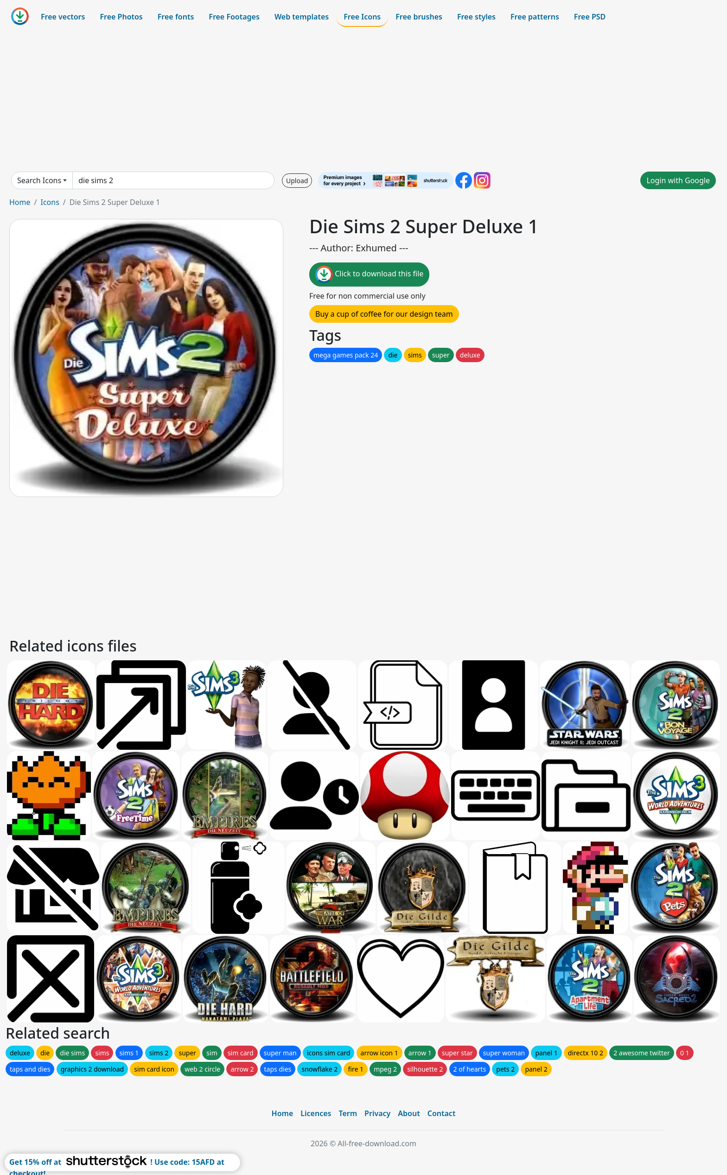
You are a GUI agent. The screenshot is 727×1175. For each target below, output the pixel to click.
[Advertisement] (363, 99)
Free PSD (590, 17)
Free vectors (63, 17)
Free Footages (234, 17)
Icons (49, 202)
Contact (441, 1113)
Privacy (377, 1113)
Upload (297, 180)
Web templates (301, 17)
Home (20, 202)
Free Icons (362, 17)
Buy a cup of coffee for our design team (384, 314)
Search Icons (39, 180)
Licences (315, 1113)
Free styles (476, 17)
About (409, 1113)
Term (347, 1113)
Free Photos (121, 17)
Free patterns (534, 17)
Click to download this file (369, 274)
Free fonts (176, 17)
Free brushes (418, 17)
